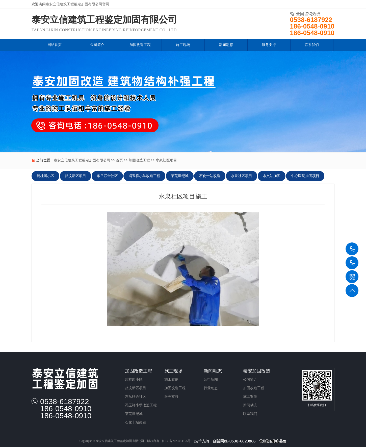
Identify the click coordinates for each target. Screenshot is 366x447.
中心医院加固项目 (305, 176)
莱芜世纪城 (180, 176)
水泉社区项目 (166, 160)
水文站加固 (271, 176)
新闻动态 (213, 371)
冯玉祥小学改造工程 (144, 176)
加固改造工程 (139, 160)
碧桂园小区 (45, 176)
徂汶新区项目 (75, 176)
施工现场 (173, 371)
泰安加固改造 (256, 371)
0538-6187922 (352, 249)
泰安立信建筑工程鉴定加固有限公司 (82, 160)
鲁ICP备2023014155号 (176, 441)
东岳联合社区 (107, 176)
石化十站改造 (209, 176)
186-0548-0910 (352, 262)
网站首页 (54, 45)
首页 (119, 160)
